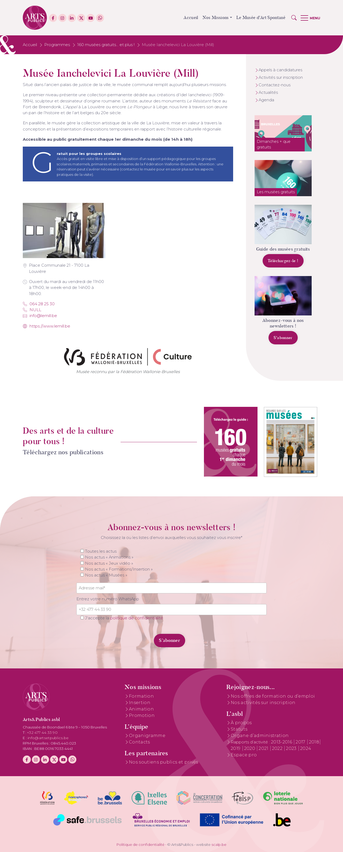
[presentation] (113, 637)
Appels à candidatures (280, 70)
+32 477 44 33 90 (42, 732)
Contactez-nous (274, 85)
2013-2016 (282, 742)
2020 (250, 748)
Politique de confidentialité (141, 844)
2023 (292, 748)
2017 (301, 742)
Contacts (139, 742)
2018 (314, 742)
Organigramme (147, 735)
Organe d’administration (260, 735)
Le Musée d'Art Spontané (260, 17)
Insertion (139, 702)
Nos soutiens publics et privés (163, 762)
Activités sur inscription (281, 77)
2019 (236, 748)
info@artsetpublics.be (48, 738)
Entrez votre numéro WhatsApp (107, 599)
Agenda (266, 100)
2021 (264, 748)
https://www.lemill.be (46, 326)
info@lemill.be (40, 315)
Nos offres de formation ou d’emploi (273, 696)
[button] (294, 18)
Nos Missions (216, 17)
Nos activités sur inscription (263, 702)
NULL (32, 309)
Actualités (268, 92)
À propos (241, 722)
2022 (278, 748)
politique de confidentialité (136, 618)
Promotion (142, 715)
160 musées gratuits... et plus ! (106, 44)
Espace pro (244, 754)
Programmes (57, 44)
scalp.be (218, 844)
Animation (141, 709)
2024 (305, 748)
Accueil (191, 17)
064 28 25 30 (39, 304)
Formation (141, 696)
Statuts (239, 729)
